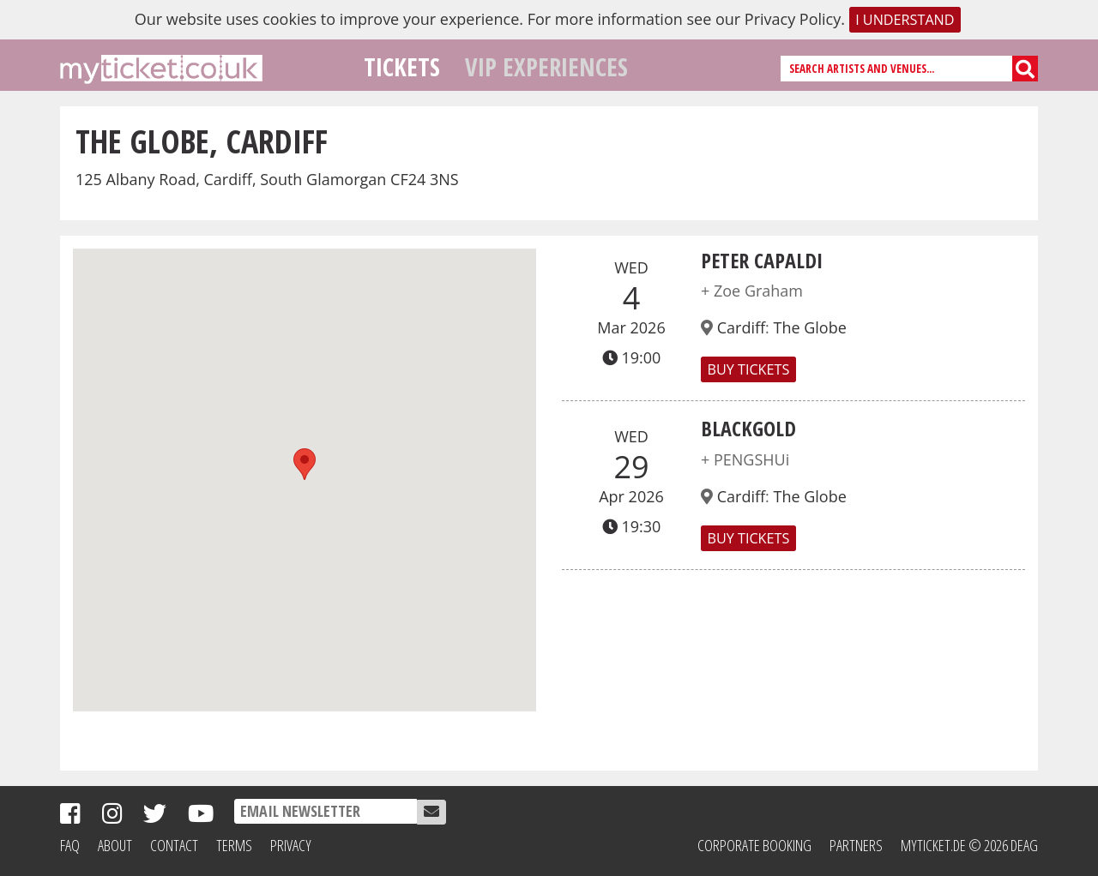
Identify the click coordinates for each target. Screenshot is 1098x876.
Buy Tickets (748, 369)
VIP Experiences (546, 66)
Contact (174, 845)
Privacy (290, 845)
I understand (904, 19)
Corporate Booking (754, 845)
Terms (234, 845)
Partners (856, 845)
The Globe (809, 327)
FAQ (70, 845)
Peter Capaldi (762, 260)
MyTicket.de (933, 845)
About (115, 845)
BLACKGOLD (748, 428)
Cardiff (741, 327)
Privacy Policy (793, 19)
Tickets (402, 66)
